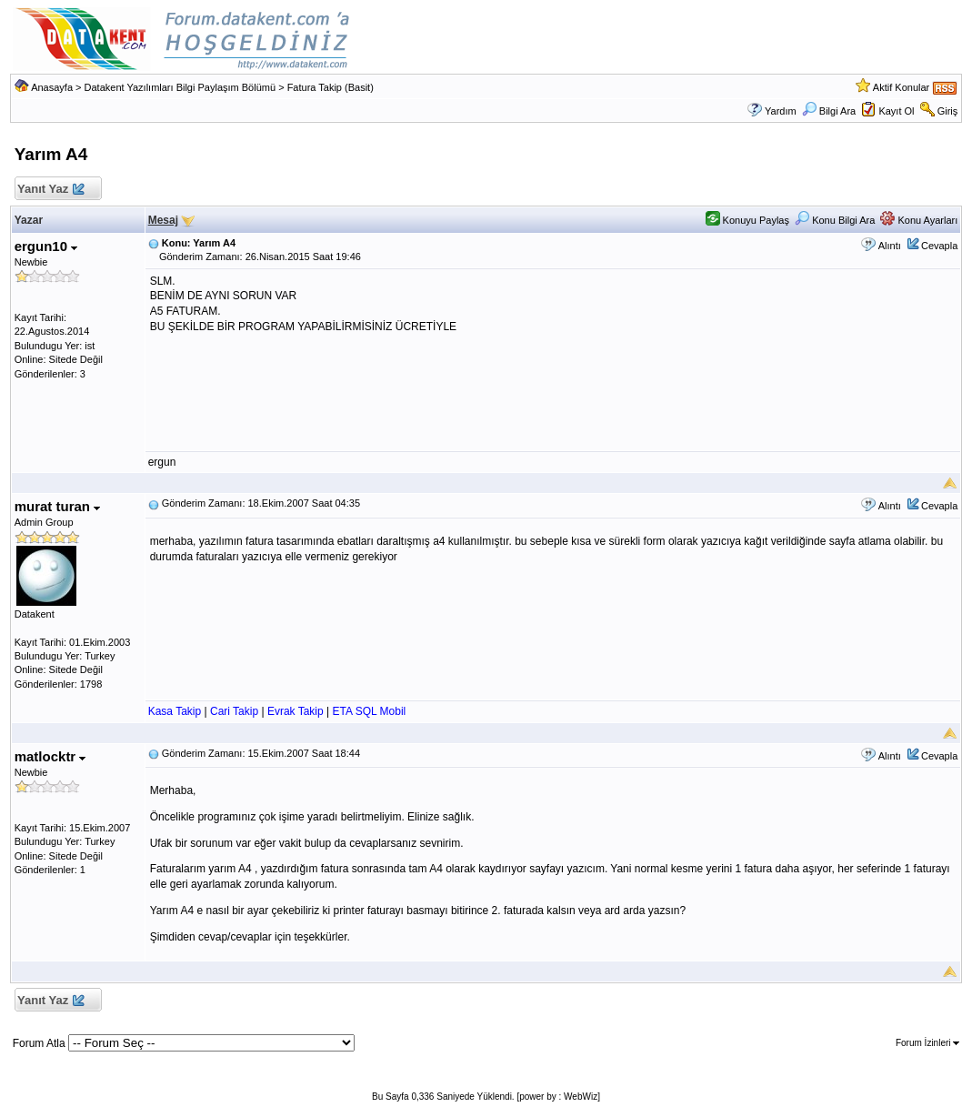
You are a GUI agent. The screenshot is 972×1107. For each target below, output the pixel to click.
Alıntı (889, 245)
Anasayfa (52, 87)
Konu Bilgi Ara (835, 220)
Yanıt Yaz (50, 189)
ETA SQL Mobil (369, 711)
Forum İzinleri (927, 1043)
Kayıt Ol (896, 111)
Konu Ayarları (918, 220)
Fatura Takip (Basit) (330, 87)
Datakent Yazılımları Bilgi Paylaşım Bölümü (180, 87)
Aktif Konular (901, 87)
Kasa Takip (174, 711)
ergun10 (46, 246)
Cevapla (939, 245)
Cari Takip (234, 711)
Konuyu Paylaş (747, 220)
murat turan (58, 506)
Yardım (781, 111)
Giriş (947, 111)
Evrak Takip (295, 711)
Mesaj (163, 220)
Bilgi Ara (829, 111)
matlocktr (50, 756)
